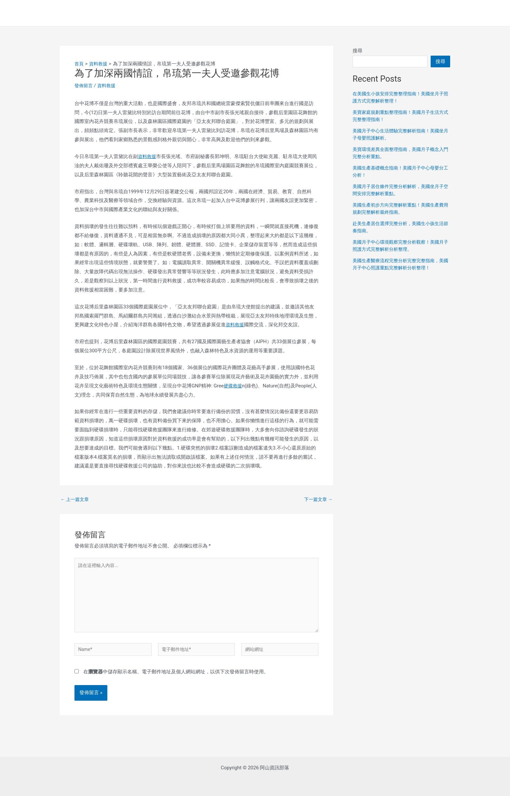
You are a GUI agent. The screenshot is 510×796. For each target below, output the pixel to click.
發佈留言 (84, 85)
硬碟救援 (233, 386)
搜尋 (357, 51)
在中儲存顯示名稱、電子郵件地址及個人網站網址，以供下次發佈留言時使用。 (176, 679)
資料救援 (108, 85)
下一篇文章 (317, 499)
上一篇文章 (75, 499)
